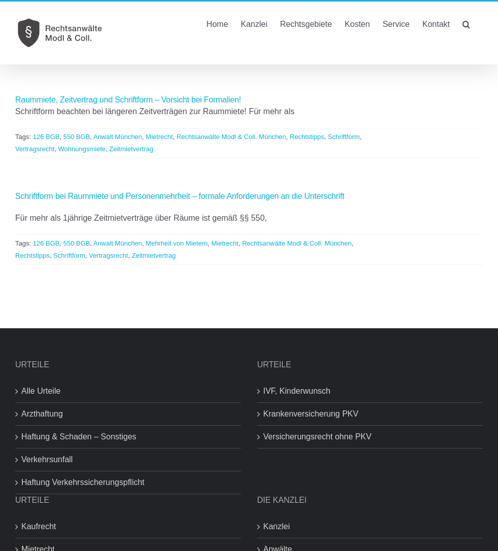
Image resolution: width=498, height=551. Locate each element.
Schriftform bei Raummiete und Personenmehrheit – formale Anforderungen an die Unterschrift (179, 196)
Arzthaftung (42, 413)
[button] (466, 23)
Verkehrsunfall (47, 459)
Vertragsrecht (34, 149)
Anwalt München (117, 137)
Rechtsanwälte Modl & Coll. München (231, 137)
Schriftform (344, 137)
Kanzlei (276, 526)
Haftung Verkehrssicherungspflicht (83, 482)
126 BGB (46, 137)
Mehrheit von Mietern (176, 243)
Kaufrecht (38, 526)
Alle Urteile (40, 391)
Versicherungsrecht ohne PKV (317, 436)
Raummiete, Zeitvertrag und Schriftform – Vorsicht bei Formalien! (128, 99)
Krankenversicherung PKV (311, 413)
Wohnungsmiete (82, 149)
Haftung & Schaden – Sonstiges (78, 436)
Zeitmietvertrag (132, 149)
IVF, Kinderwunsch (297, 391)
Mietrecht (159, 137)
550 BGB (76, 137)
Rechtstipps (307, 137)
